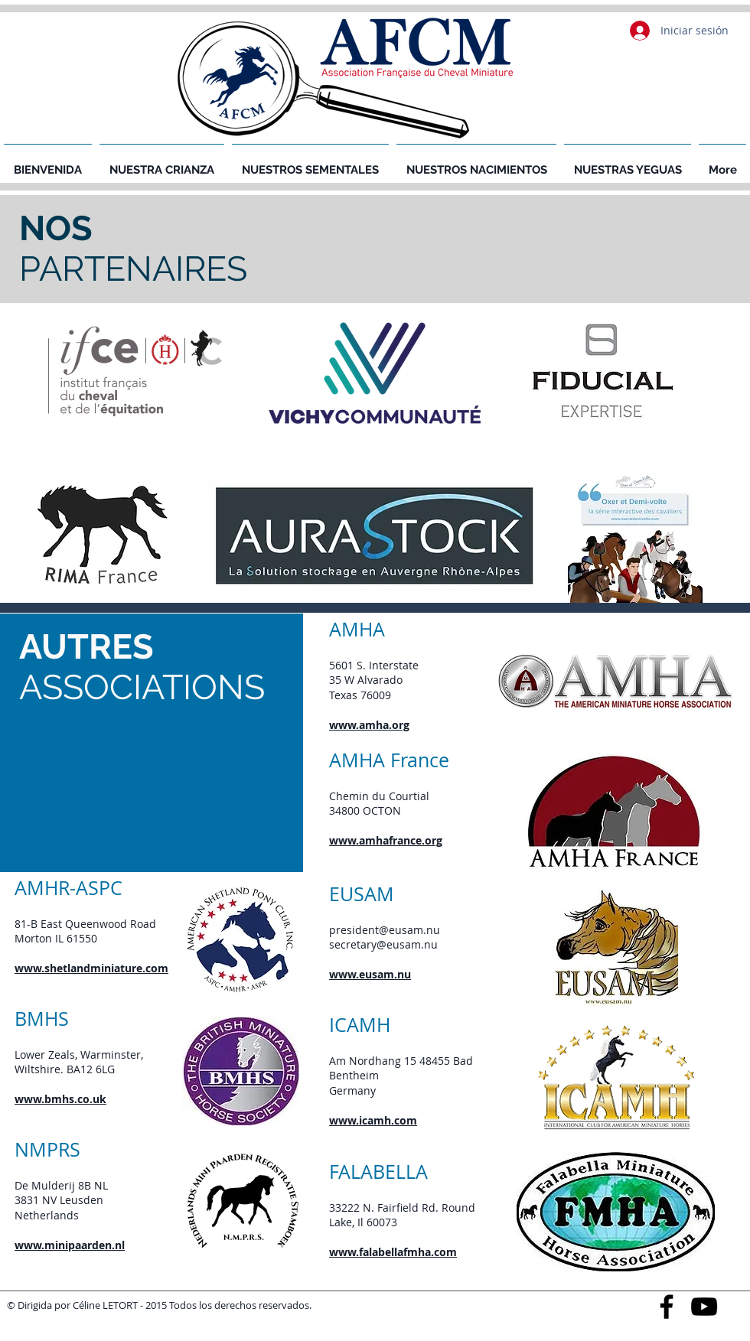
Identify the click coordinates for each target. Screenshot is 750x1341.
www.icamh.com (373, 1120)
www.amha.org (369, 725)
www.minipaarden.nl (70, 1245)
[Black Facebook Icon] (667, 1307)
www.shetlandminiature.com (91, 968)
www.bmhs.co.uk (60, 1099)
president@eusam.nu (384, 930)
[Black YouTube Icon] (704, 1307)
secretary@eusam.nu (383, 944)
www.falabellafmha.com (393, 1252)
